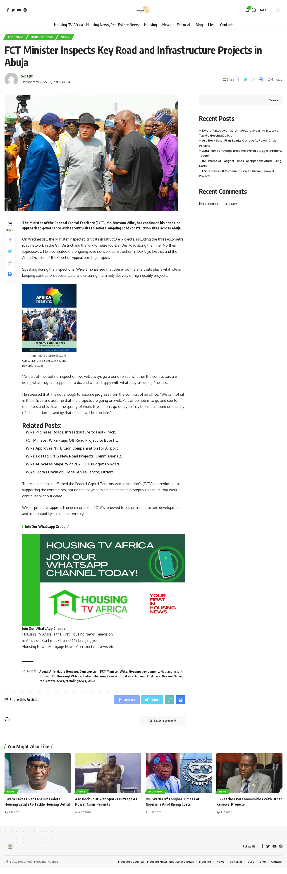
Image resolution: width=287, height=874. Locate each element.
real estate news (51, 681)
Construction (88, 671)
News (65, 37)
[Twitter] (13, 10)
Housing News (42, 37)
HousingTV (47, 676)
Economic (15, 37)
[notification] (247, 10)
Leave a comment (162, 720)
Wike (91, 681)
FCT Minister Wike (113, 671)
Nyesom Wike (172, 676)
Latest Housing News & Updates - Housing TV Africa (121, 676)
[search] (254, 10)
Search (273, 100)
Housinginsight (171, 671)
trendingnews (76, 681)
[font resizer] (262, 10)
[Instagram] (25, 10)
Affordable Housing (63, 671)
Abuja (43, 671)
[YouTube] (19, 10)
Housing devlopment (144, 671)
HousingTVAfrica (69, 676)
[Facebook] (8, 10)
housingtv (28, 76)
